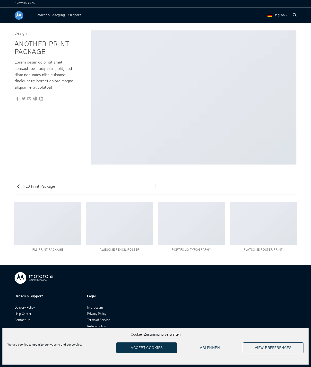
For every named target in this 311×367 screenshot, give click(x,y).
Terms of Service (98, 320)
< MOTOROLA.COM (25, 3)
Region (278, 15)
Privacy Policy (96, 314)
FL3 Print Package (36, 186)
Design (21, 33)
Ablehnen (210, 348)
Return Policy (96, 326)
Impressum (95, 307)
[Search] (294, 15)
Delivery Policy (25, 307)
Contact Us (22, 320)
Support (74, 15)
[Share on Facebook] (17, 99)
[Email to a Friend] (29, 99)
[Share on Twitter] (24, 99)
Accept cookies (147, 348)
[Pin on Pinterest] (35, 99)
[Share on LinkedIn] (41, 99)
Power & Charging (51, 15)
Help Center (23, 314)
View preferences (273, 348)
